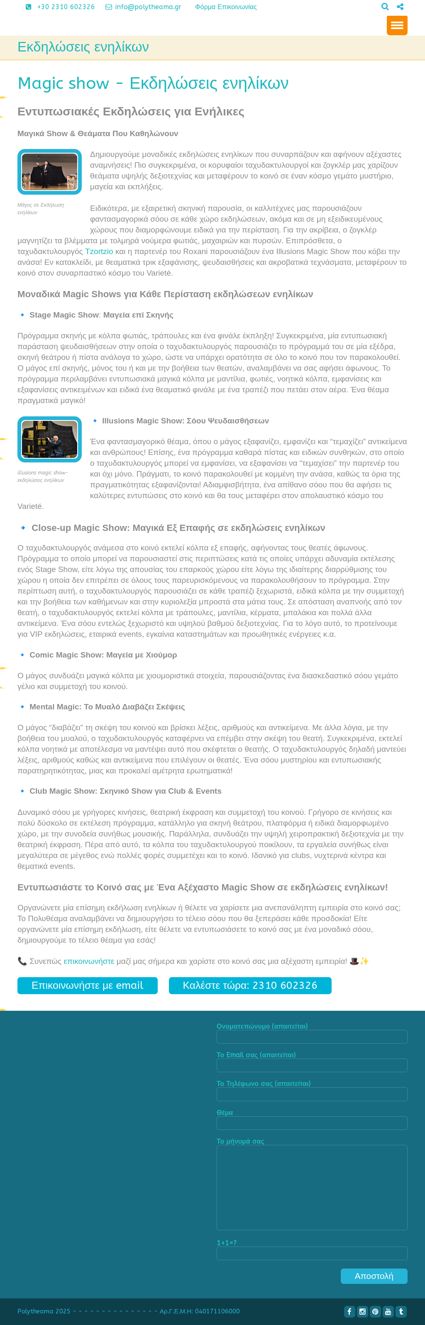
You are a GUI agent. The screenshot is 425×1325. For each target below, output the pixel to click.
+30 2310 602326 (57, 7)
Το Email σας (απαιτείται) (312, 1062)
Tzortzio (99, 251)
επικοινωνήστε (89, 961)
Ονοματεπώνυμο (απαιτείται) (312, 1033)
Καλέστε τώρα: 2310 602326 (250, 985)
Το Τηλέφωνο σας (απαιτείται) (312, 1091)
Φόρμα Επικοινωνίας (226, 7)
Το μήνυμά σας (312, 1185)
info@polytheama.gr (140, 7)
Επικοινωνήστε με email (88, 985)
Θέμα (312, 1120)
